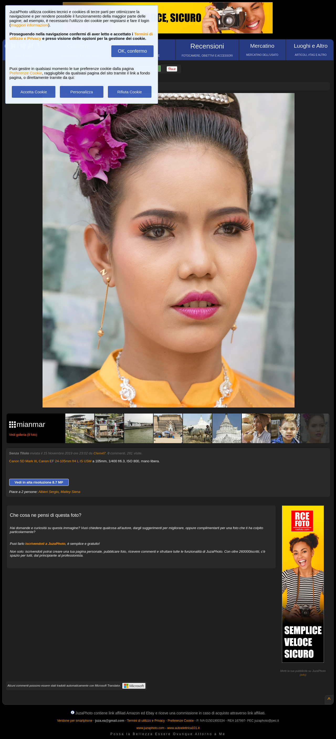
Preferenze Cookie (25, 73)
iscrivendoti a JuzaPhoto (45, 544)
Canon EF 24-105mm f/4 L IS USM (65, 461)
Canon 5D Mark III (23, 461)
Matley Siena (70, 492)
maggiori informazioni (29, 25)
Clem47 (99, 453)
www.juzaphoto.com (150, 728)
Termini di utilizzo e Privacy (146, 720)
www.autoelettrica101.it (183, 728)
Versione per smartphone (74, 720)
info (303, 674)
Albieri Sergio (48, 492)
